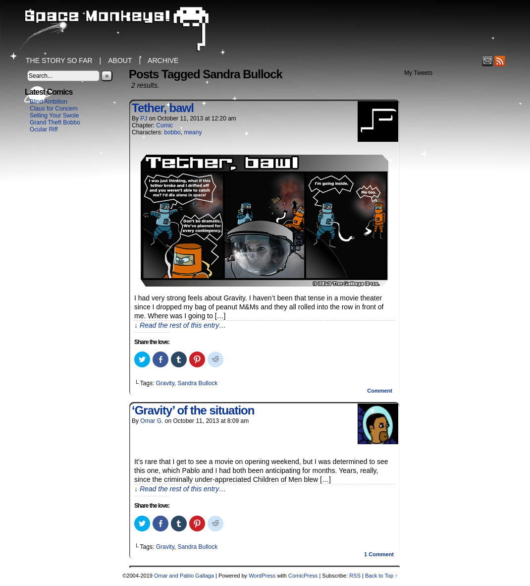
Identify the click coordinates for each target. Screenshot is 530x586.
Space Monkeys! (265, 30)
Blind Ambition (48, 101)
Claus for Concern (54, 108)
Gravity (165, 383)
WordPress (262, 576)
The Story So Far (59, 60)
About (120, 60)
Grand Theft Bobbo (55, 122)
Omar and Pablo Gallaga (184, 576)
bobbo (172, 132)
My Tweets (418, 72)
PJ (143, 118)
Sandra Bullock (197, 383)
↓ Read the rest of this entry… (180, 325)
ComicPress (303, 576)
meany (193, 132)
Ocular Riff (43, 129)
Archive (163, 60)
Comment (380, 391)
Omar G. (151, 420)
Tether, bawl (163, 108)
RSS (500, 61)
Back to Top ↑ (381, 576)
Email (487, 61)
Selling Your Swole (54, 115)
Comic (164, 125)
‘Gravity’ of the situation (193, 410)
